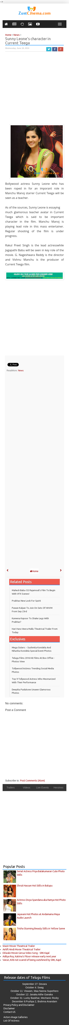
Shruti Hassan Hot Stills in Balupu (34, 885)
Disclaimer (9, 1008)
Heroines (58, 787)
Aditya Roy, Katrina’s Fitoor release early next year (29, 956)
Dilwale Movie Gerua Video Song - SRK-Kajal (26, 953)
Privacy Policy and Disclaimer (18, 1005)
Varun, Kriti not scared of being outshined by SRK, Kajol (32, 960)
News (21, 370)
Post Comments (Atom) (32, 780)
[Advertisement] (34, 89)
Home (34, 571)
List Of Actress (11, 1020)
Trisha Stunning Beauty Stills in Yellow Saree (41, 928)
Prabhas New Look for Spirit (26, 600)
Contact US (9, 1012)
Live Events (42, 787)
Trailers (11, 787)
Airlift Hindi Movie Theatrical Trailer (21, 949)
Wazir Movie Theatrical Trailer (19, 946)
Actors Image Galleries (15, 1017)
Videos (26, 787)
